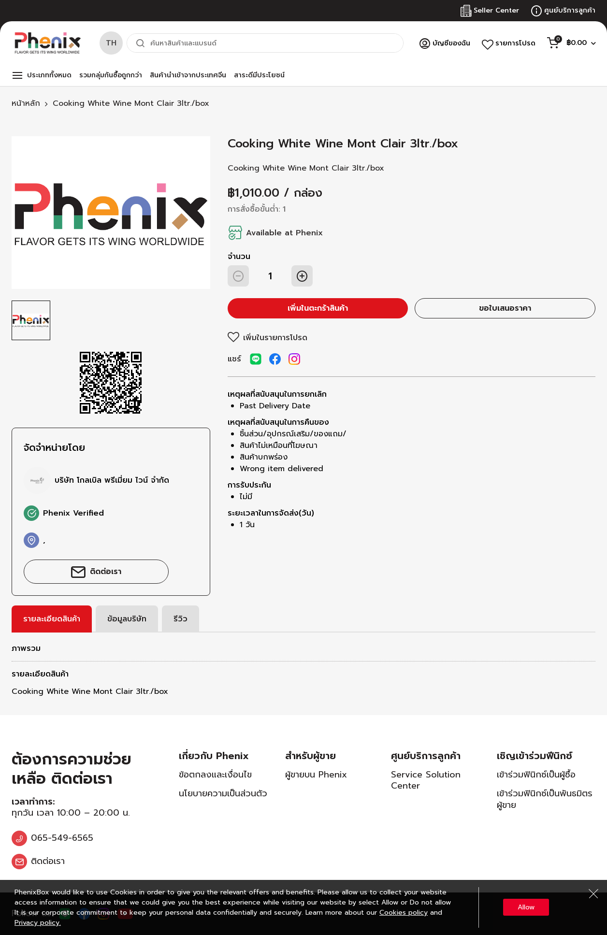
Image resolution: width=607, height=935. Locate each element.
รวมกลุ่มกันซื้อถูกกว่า (110, 75)
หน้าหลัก (26, 103)
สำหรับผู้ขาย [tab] (310, 756)
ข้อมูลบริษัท (126, 619)
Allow (526, 907)
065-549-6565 (62, 838)
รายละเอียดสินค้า (51, 619)
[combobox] (265, 43)
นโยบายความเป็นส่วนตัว (223, 793)
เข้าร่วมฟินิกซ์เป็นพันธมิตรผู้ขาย (545, 799)
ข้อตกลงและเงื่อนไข (215, 774)
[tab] (52, 619)
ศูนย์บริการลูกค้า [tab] (426, 756)
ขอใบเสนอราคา (505, 308)
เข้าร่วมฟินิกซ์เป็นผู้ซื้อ (536, 774)
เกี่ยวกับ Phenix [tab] (214, 756)
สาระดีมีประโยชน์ (259, 75)
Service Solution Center (426, 780)
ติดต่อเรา (105, 571)
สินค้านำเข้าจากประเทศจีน (188, 75)
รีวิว (180, 619)
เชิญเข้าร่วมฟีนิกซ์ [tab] (534, 756)
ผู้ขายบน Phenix (316, 774)
